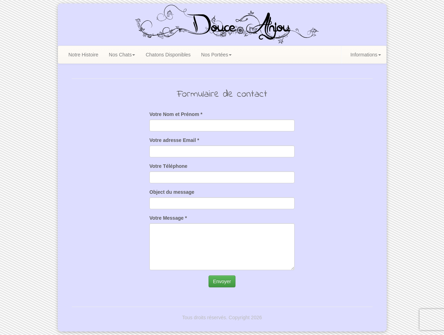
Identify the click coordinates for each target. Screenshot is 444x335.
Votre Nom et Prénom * (175, 114)
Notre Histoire (84, 54)
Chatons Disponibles (168, 54)
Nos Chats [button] (122, 54)
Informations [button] (365, 54)
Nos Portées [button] (216, 54)
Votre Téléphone (168, 166)
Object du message (171, 192)
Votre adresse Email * (174, 140)
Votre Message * (168, 218)
